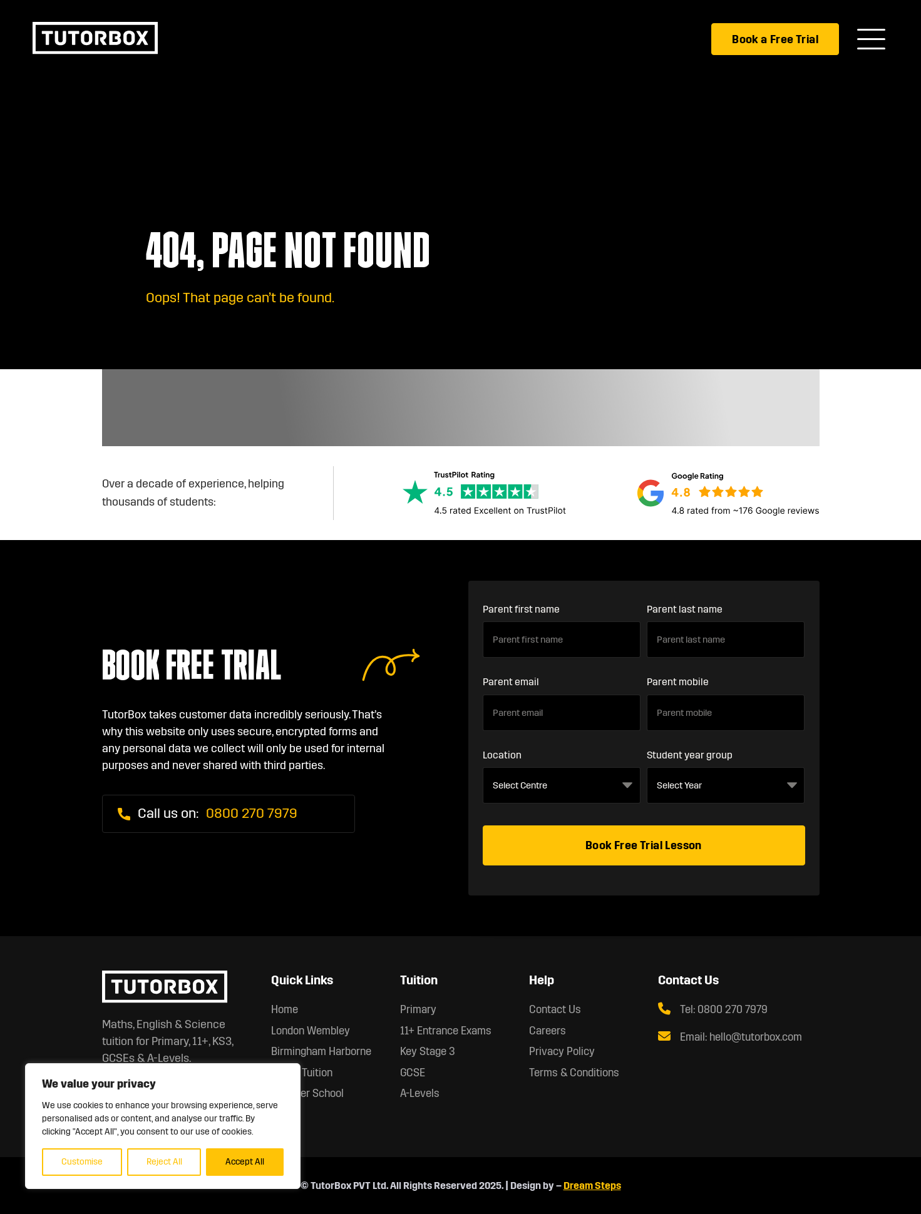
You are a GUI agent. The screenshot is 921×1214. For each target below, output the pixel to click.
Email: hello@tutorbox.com (730, 1037)
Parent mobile (678, 682)
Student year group (690, 755)
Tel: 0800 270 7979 (713, 1009)
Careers (547, 1031)
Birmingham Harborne (321, 1051)
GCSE (412, 1072)
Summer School (307, 1093)
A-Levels (420, 1093)
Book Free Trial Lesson (643, 845)
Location (502, 755)
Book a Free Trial (775, 39)
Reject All (164, 1161)
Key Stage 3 (427, 1051)
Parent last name (685, 609)
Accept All (244, 1161)
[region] (163, 1126)
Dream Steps (592, 1185)
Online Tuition (301, 1072)
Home (284, 1009)
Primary (418, 1009)
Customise (82, 1161)
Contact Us (555, 1009)
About (284, 1114)
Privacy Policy (562, 1051)
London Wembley (310, 1031)
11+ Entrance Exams (445, 1031)
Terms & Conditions (574, 1072)
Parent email (511, 682)
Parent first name (521, 609)
